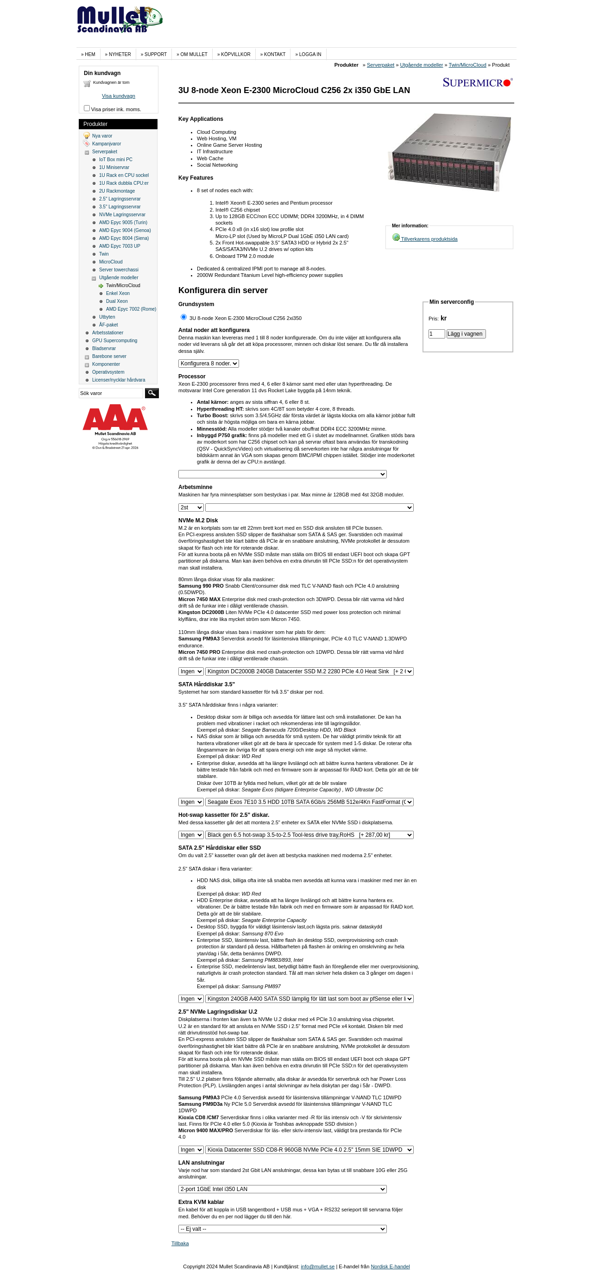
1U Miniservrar (114, 167)
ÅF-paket (108, 324)
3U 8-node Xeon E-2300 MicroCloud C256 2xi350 (245, 318)
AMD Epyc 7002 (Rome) (131, 309)
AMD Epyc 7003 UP (119, 246)
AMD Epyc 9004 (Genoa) (125, 230)
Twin (104, 254)
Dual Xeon (117, 301)
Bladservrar (104, 348)
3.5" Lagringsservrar (120, 206)
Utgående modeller (421, 65)
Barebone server (109, 356)
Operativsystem (108, 372)
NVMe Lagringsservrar (122, 214)
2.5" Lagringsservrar (120, 198)
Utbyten (107, 317)
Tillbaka (180, 1243)
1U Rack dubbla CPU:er (124, 183)
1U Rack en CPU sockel (124, 175)
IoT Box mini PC (115, 159)
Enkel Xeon (118, 293)
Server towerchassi (119, 269)
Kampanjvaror (106, 143)
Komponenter (106, 364)
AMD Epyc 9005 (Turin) (123, 222)
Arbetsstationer (107, 332)
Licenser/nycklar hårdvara (118, 379)
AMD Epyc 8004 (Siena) (124, 238)
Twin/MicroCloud (467, 65)
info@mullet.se (317, 1266)
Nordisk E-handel (390, 1266)
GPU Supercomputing (114, 340)
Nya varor (102, 135)
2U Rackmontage (117, 191)
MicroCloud (111, 261)
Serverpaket (380, 65)
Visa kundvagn (118, 96)
